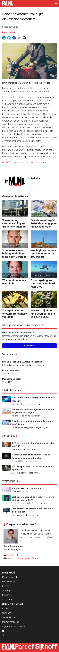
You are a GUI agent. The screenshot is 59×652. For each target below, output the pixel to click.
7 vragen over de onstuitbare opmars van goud (14, 314)
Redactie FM (8, 32)
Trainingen (7, 590)
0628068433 (12, 555)
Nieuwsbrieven (9, 581)
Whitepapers (10, 481)
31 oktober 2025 (10, 275)
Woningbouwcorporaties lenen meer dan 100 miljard (43, 253)
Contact (6, 608)
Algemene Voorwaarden (14, 626)
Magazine (7, 595)
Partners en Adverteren (13, 577)
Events (5, 586)
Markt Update (10, 390)
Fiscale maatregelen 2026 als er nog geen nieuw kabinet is (44, 223)
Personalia (8, 435)
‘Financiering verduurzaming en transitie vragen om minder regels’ (14, 223)
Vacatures (8, 354)
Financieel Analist (11, 370)
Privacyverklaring (10, 622)
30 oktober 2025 (10, 305)
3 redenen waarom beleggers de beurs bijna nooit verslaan (14, 253)
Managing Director (11, 379)
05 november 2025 (11, 215)
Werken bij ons (9, 617)
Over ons (6, 613)
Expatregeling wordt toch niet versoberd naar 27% (43, 283)
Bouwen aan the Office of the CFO (29, 488)
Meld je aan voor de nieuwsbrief (22, 325)
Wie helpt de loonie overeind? (14, 282)
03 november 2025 (11, 245)
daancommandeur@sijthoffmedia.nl (24, 558)
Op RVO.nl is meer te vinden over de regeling (24, 162)
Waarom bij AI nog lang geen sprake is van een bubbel (43, 314)
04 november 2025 (40, 215)
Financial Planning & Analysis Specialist (22, 362)
